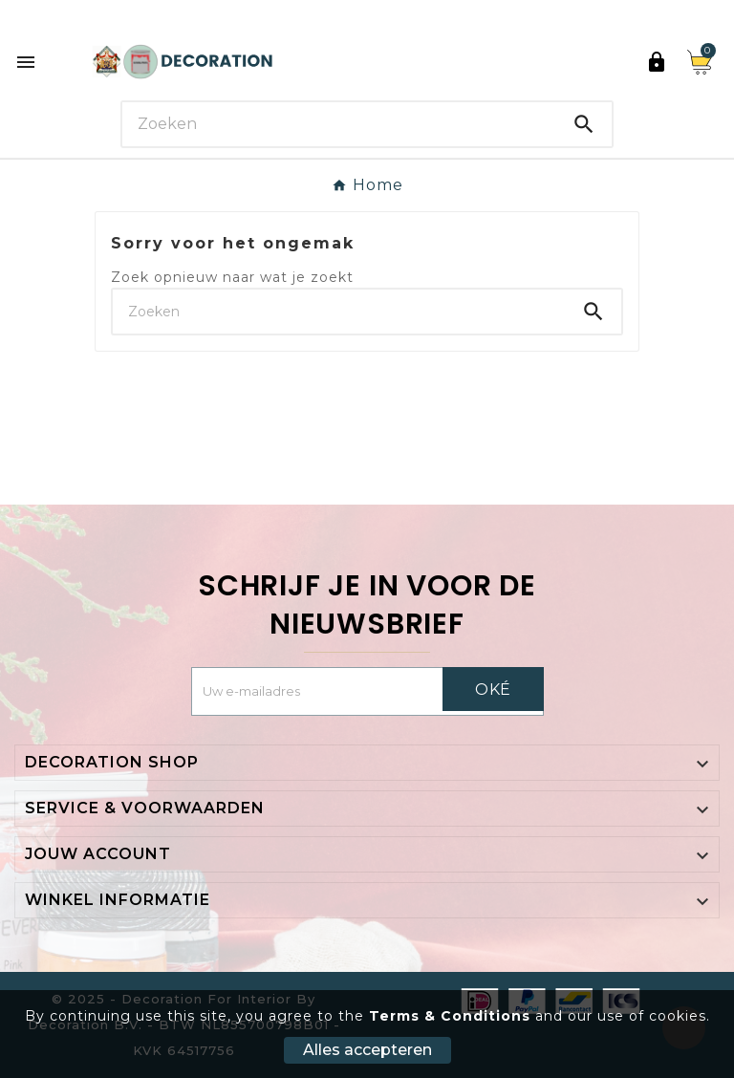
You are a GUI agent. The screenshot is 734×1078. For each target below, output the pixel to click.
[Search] (339, 123)
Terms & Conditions (449, 1015)
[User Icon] (656, 62)
